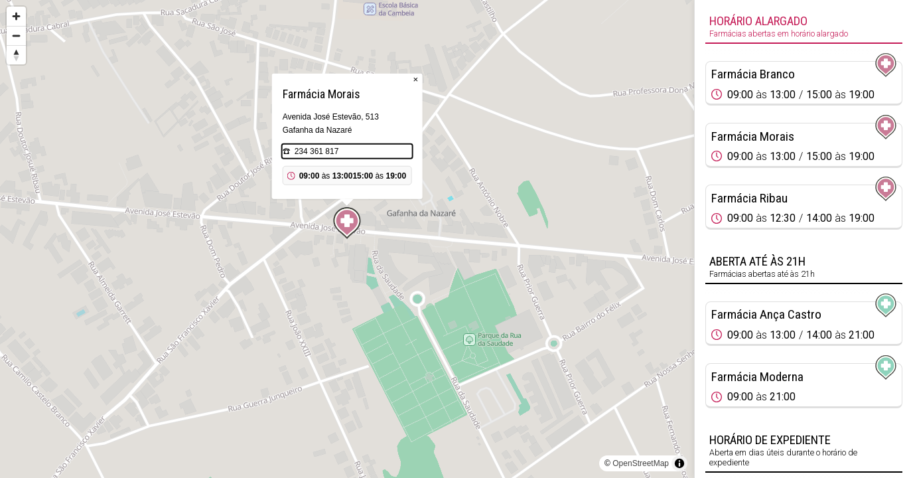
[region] (347, 239)
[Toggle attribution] (679, 463)
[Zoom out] (16, 35)
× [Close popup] (416, 79)
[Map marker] (347, 223)
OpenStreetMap (640, 463)
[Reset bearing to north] (16, 54)
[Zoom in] (16, 16)
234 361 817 (317, 151)
